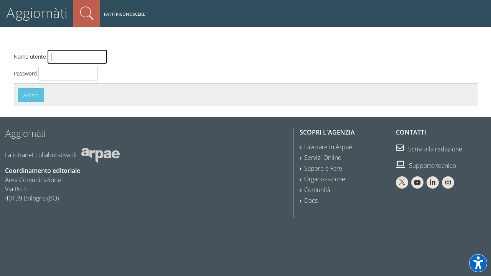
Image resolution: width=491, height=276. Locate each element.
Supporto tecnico (426, 165)
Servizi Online (322, 157)
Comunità (317, 190)
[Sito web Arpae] (100, 154)
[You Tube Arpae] (417, 182)
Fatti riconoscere (124, 14)
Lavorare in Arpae (328, 147)
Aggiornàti (37, 13)
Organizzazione (324, 179)
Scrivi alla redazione (429, 149)
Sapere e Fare (323, 168)
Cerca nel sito (86, 13)
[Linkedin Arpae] (433, 182)
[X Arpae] (402, 182)
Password (25, 73)
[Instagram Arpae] (448, 182)
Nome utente (30, 56)
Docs (311, 200)
